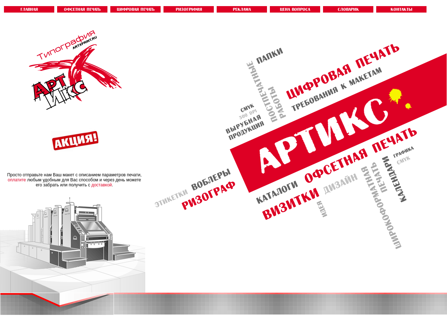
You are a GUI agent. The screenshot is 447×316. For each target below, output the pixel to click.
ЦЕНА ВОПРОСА (295, 9)
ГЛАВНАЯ (29, 9)
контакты (402, 9)
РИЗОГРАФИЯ (189, 9)
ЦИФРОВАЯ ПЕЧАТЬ (136, 9)
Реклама (242, 9)
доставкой (101, 184)
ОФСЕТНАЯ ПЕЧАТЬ (82, 9)
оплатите (17, 179)
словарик (348, 9)
